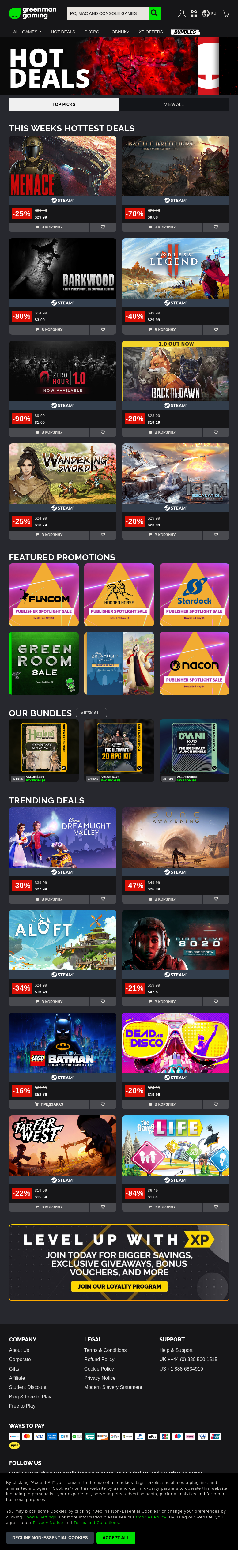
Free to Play (22, 1406)
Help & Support (176, 1350)
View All (174, 104)
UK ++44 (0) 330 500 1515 (188, 1359)
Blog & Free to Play (30, 1396)
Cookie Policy (99, 1368)
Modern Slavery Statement (113, 1387)
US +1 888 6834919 (181, 1368)
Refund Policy (99, 1359)
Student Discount (28, 1387)
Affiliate (17, 1378)
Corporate (20, 1359)
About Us (19, 1350)
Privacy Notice (99, 1378)
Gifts (14, 1368)
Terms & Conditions (105, 1350)
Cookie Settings (40, 1516)
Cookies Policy (151, 1516)
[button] (28, 32)
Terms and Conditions (96, 1522)
